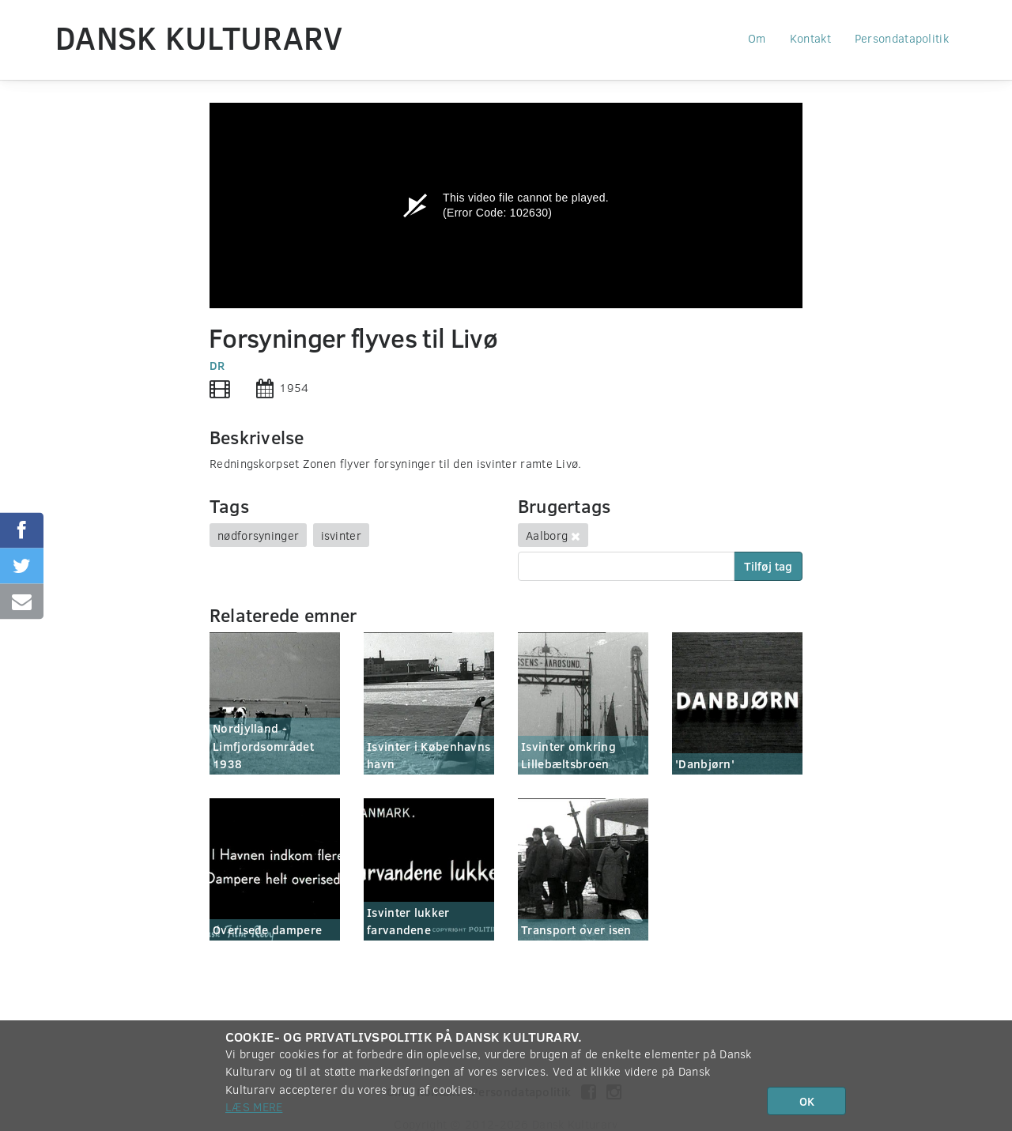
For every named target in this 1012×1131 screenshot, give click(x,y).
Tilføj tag (768, 566)
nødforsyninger (258, 535)
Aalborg (547, 535)
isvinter (341, 535)
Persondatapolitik (902, 38)
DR (217, 365)
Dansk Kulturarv (199, 37)
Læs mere (253, 1106)
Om (757, 38)
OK (806, 1101)
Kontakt (810, 38)
